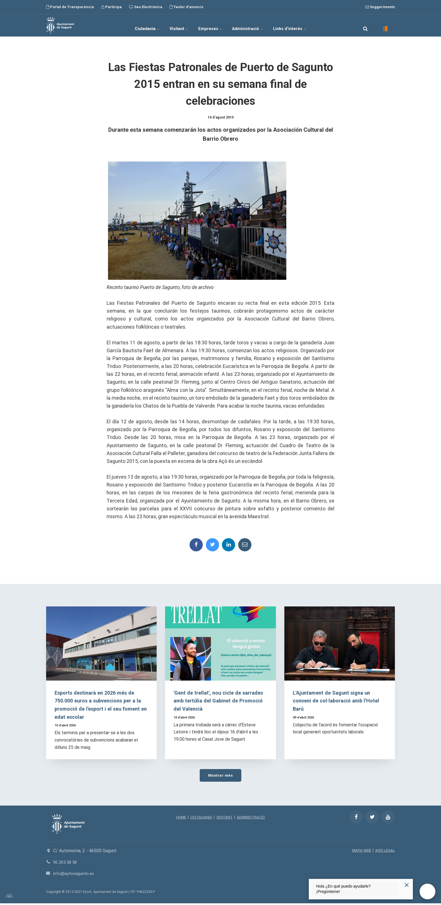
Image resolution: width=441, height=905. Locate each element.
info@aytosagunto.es (74, 875)
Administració (254, 25)
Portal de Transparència (70, 7)
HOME (179, 818)
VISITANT (224, 818)
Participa (111, 7)
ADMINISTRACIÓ (251, 818)
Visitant (174, 25)
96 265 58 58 (66, 863)
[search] (365, 25)
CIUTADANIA (201, 818)
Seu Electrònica (145, 7)
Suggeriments (380, 7)
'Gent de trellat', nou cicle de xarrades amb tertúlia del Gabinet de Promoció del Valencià (219, 701)
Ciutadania (136, 25)
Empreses (210, 25)
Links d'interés (301, 25)
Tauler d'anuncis (186, 7)
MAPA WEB (360, 852)
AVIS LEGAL (385, 852)
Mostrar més (220, 776)
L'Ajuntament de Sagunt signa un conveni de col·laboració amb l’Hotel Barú (338, 701)
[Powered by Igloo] (8, 897)
